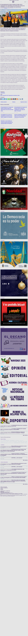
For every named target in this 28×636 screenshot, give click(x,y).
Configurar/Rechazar (16, 321)
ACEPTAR (10, 321)
